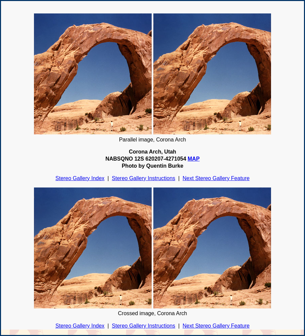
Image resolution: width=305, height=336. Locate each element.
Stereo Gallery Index (80, 178)
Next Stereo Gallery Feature (216, 178)
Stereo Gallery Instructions (144, 178)
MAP (194, 159)
